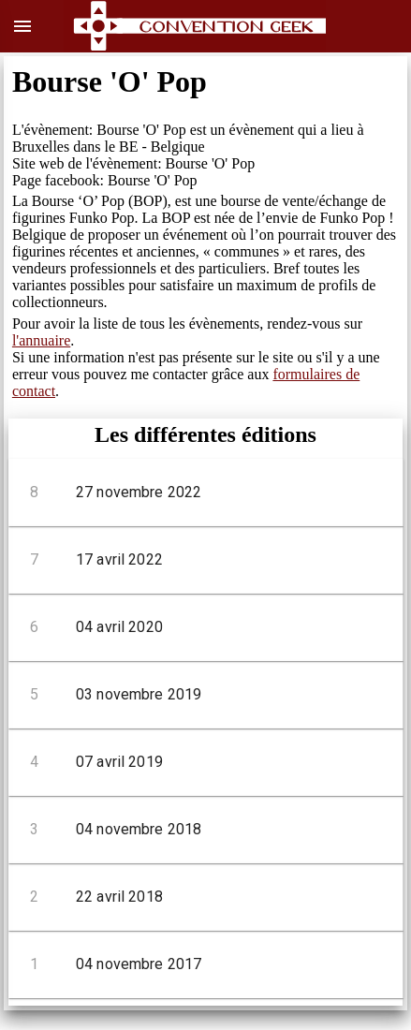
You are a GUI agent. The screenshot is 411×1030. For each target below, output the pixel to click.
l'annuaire (41, 340)
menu (22, 26)
